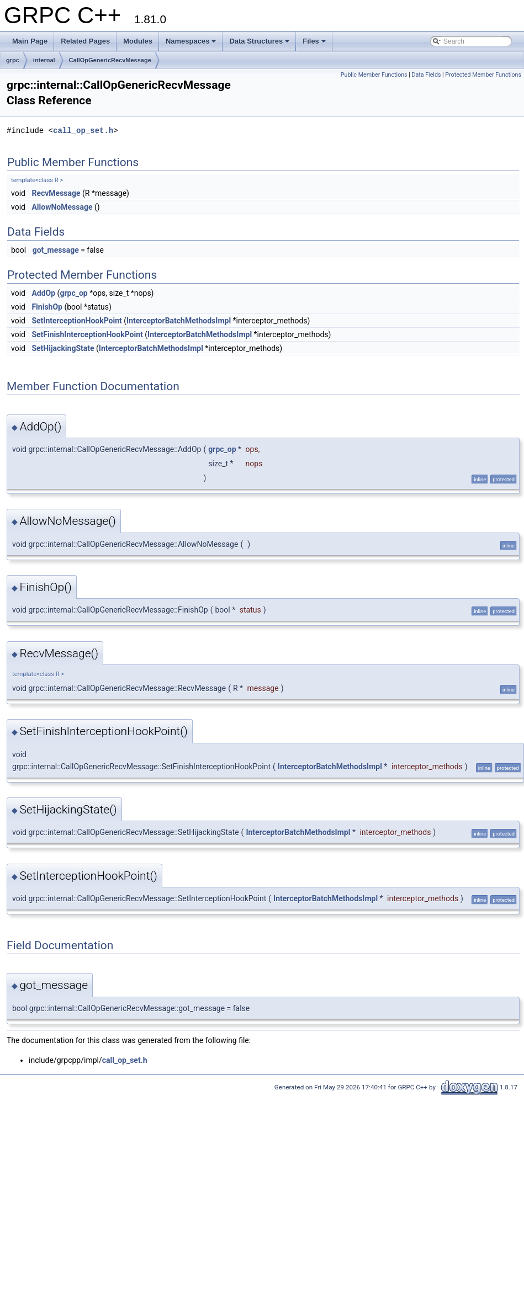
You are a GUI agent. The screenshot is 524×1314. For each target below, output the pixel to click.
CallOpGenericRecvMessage (110, 60)
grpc (12, 60)
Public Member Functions (374, 74)
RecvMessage (55, 193)
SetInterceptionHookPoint (76, 320)
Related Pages (85, 41)
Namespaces (191, 41)
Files (314, 41)
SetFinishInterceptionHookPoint (86, 334)
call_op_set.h (83, 130)
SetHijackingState (62, 348)
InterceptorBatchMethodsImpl (178, 320)
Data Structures (259, 41)
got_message (56, 250)
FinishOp (46, 306)
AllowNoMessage (61, 207)
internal (44, 60)
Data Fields (426, 74)
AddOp (43, 293)
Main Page (29, 41)
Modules (137, 41)
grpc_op (73, 293)
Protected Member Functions (483, 74)
